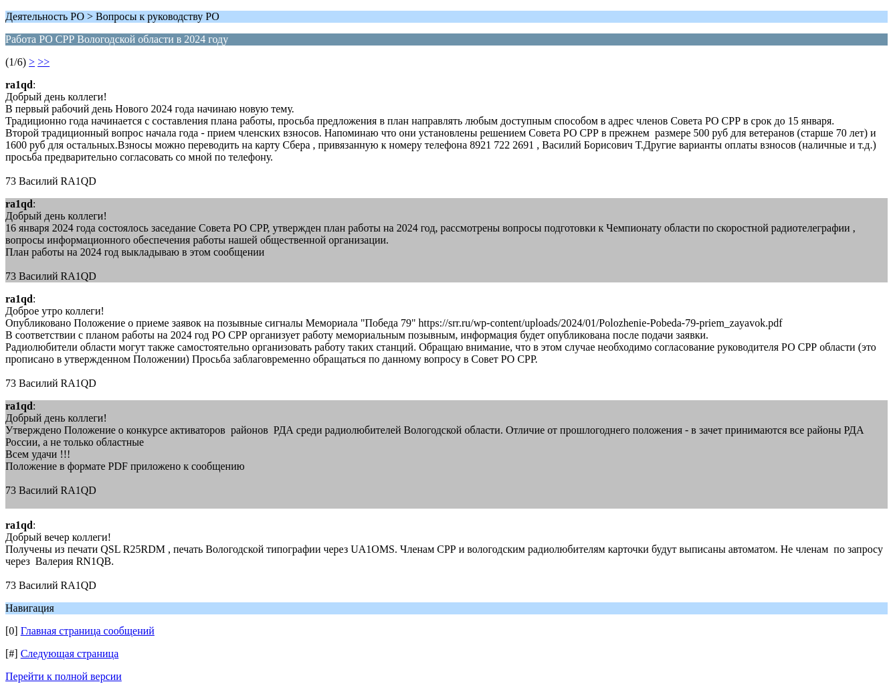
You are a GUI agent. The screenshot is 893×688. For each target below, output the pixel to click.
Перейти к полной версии (63, 676)
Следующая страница (70, 653)
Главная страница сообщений (88, 630)
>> (43, 62)
